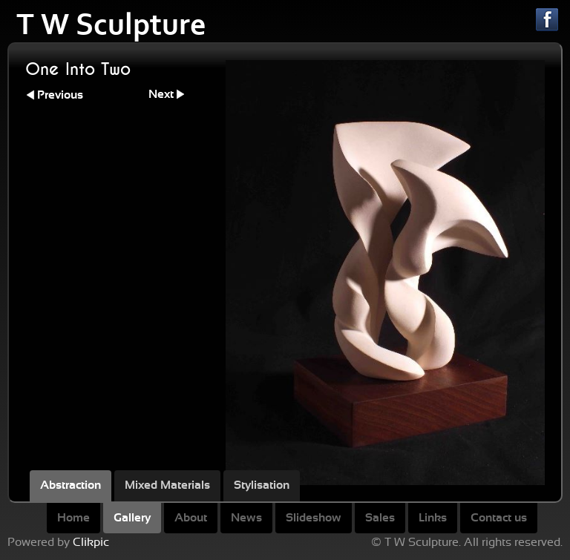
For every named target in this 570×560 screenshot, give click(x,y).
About (190, 518)
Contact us (499, 518)
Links (433, 518)
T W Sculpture (111, 24)
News (246, 518)
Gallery (132, 518)
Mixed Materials (167, 485)
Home (73, 518)
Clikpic (91, 542)
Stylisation (261, 485)
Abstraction (70, 485)
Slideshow (313, 518)
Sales (380, 518)
